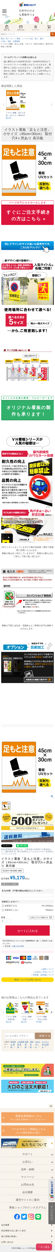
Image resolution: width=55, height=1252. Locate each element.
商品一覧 (7, 28)
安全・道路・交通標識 (11, 41)
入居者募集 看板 (20, 1044)
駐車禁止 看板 (13, 1044)
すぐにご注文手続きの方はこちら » (27, 211)
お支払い (27, 1161)
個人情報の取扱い (9, 1236)
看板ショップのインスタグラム (27, 1207)
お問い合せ (20, 28)
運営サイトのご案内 (27, 1199)
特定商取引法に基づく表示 (13, 1230)
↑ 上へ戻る (44, 1247)
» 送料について (47, 969)
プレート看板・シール (18, 39)
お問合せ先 (27, 1184)
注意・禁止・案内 (36, 39)
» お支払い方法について (43, 972)
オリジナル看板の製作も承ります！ (27, 407)
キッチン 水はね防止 (45, 1044)
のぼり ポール (37, 1044)
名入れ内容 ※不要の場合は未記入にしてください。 (23, 891)
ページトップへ (51, 1106)
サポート (27, 1154)
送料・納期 (27, 1169)
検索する (45, 1036)
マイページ (35, 28)
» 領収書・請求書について (42, 975)
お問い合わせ (7, 1242)
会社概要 (27, 1192)
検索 (52, 34)
